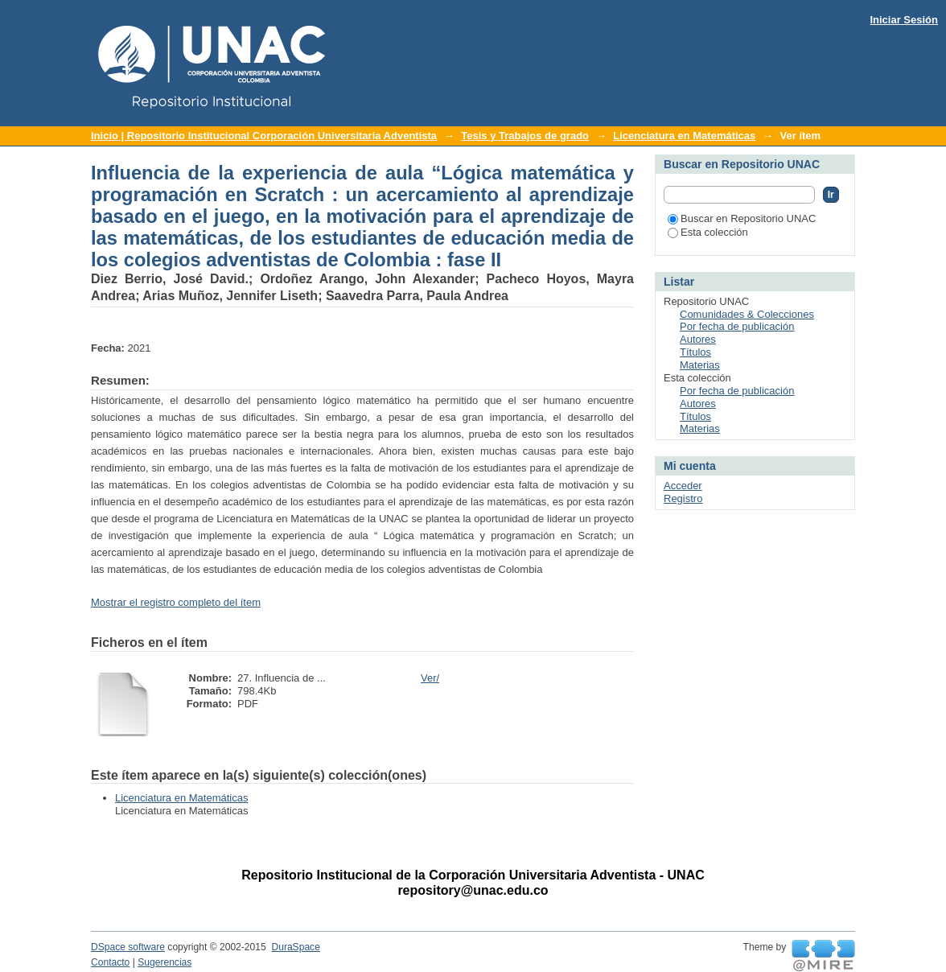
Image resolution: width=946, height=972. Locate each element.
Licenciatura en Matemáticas (684, 136)
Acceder (683, 486)
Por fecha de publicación (737, 326)
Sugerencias (164, 962)
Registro (683, 498)
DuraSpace (295, 947)
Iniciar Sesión (904, 20)
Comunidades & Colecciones (747, 314)
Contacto (110, 962)
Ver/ (430, 678)
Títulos (695, 352)
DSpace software (128, 947)
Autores (698, 339)
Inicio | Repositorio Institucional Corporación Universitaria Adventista (264, 136)
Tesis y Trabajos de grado (525, 136)
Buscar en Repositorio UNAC (742, 218)
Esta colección (708, 232)
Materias (700, 365)
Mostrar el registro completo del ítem (176, 602)
